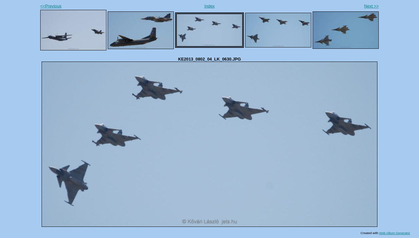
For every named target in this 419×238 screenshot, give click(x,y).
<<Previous (51, 6)
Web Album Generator (394, 233)
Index (209, 6)
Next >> (371, 6)
